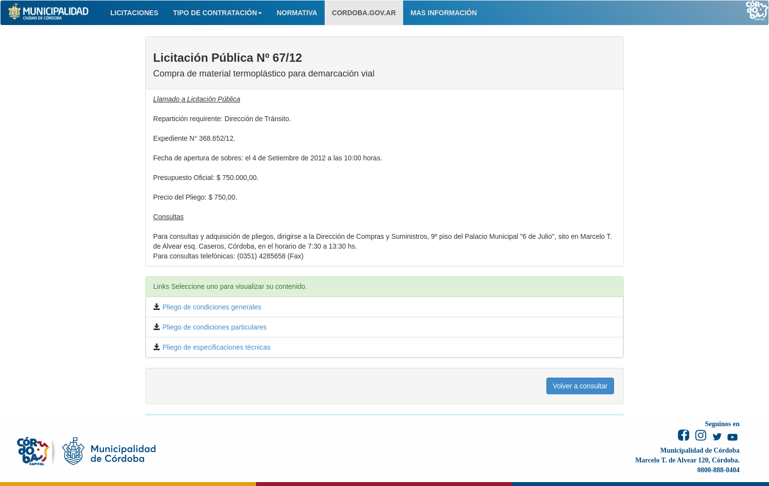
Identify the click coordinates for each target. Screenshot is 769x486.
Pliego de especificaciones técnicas (215, 347)
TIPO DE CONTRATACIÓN (217, 13)
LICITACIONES (134, 13)
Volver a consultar (580, 386)
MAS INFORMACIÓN (443, 13)
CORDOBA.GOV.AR (364, 13)
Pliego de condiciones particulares (213, 327)
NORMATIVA (297, 13)
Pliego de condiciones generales (210, 307)
